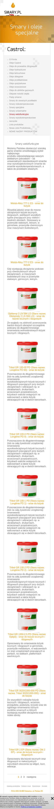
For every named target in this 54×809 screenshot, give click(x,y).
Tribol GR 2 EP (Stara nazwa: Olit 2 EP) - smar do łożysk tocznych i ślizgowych (27, 752)
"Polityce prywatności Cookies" (31, 807)
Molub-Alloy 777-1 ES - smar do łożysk (27, 204)
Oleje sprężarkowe (17, 83)
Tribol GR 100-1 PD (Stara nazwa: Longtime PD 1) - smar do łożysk (27, 502)
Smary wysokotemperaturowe (22, 118)
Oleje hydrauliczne (17, 70)
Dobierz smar (26, 786)
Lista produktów (16, 124)
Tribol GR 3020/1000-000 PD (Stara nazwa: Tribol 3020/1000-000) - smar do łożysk (27, 693)
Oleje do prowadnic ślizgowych (23, 66)
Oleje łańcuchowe (17, 73)
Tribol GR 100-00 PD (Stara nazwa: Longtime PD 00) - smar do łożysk (27, 368)
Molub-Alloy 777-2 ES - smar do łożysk (27, 263)
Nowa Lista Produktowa (19, 128)
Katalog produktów (13, 786)
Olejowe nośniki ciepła (19, 94)
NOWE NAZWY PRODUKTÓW (23, 131)
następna (31, 777)
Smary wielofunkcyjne (19, 114)
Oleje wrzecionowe (17, 87)
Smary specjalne (16, 107)
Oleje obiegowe (16, 76)
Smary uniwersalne (17, 111)
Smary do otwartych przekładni (23, 100)
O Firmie (13, 59)
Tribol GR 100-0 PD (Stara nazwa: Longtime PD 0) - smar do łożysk (27, 435)
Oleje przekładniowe (18, 80)
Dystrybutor (36, 786)
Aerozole (13, 121)
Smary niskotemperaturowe (21, 104)
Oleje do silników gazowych (21, 90)
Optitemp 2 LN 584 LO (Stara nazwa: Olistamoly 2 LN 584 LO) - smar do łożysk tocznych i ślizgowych (27, 316)
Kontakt (44, 786)
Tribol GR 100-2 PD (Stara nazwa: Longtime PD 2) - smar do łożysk (27, 568)
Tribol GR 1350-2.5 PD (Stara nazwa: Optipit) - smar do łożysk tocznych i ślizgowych (27, 637)
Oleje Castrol (15, 63)
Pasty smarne (15, 97)
